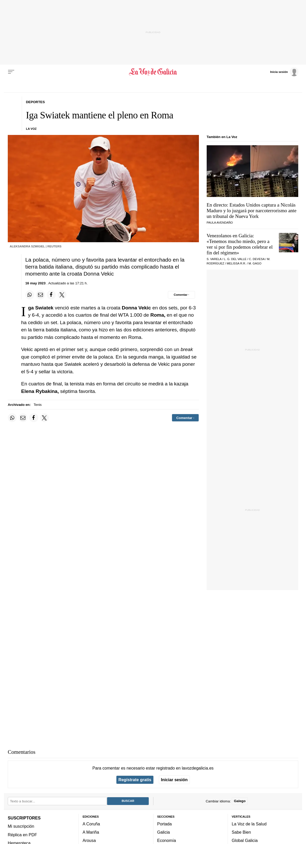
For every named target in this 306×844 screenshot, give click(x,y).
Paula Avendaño (220, 222)
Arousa (89, 840)
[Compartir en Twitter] (62, 294)
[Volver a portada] (153, 72)
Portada (164, 824)
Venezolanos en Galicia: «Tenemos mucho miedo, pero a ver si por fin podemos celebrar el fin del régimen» (240, 244)
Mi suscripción (21, 826)
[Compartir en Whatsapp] (29, 294)
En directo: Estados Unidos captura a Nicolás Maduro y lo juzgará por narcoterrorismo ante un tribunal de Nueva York (251, 210)
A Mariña (91, 832)
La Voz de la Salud (249, 824)
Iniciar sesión (174, 779)
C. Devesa (256, 259)
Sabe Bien (241, 832)
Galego (239, 801)
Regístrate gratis (134, 779)
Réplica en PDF (22, 834)
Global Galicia (245, 840)
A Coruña (91, 824)
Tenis (38, 405)
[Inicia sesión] (284, 71)
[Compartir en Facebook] (51, 294)
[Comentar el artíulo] (181, 294)
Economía (166, 840)
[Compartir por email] (40, 294)
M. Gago (255, 263)
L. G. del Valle (235, 259)
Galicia (163, 832)
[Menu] (11, 72)
